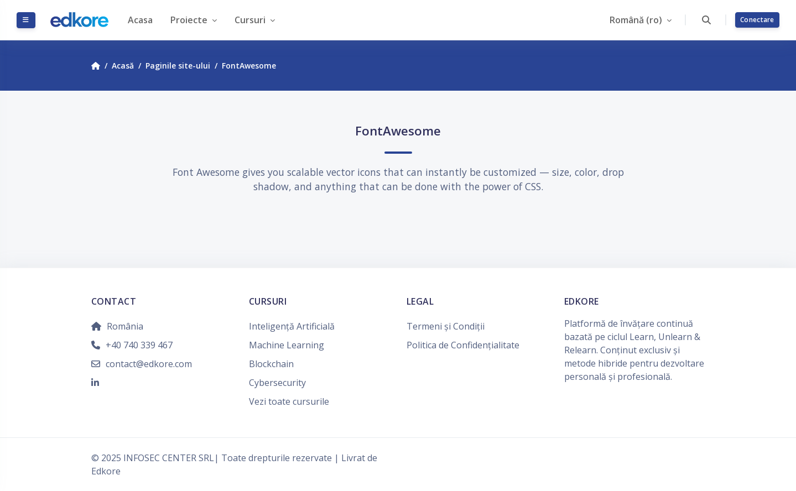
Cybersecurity (277, 383)
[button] (706, 20)
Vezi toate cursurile (289, 401)
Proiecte (190, 20)
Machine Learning (286, 345)
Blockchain (271, 364)
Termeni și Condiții (446, 326)
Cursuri (251, 20)
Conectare (757, 19)
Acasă (123, 65)
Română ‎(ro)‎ (637, 20)
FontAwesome (249, 65)
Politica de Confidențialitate (463, 345)
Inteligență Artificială (292, 326)
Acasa (140, 20)
